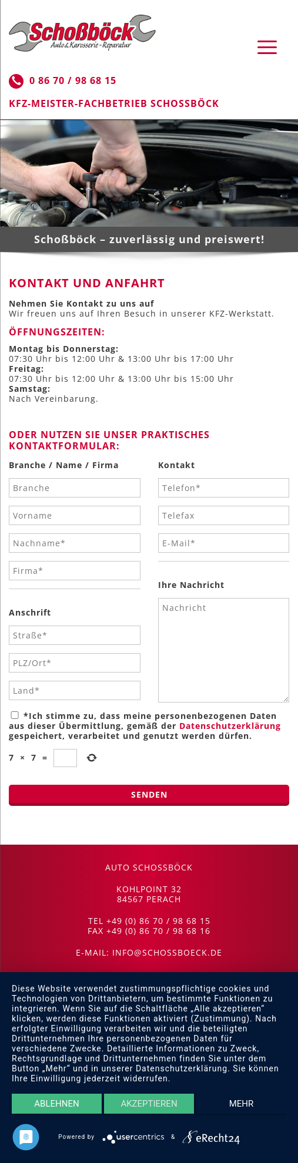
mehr (241, 1103)
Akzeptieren (148, 1103)
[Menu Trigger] (267, 47)
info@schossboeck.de (167, 952)
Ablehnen (56, 1103)
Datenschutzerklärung (230, 725)
